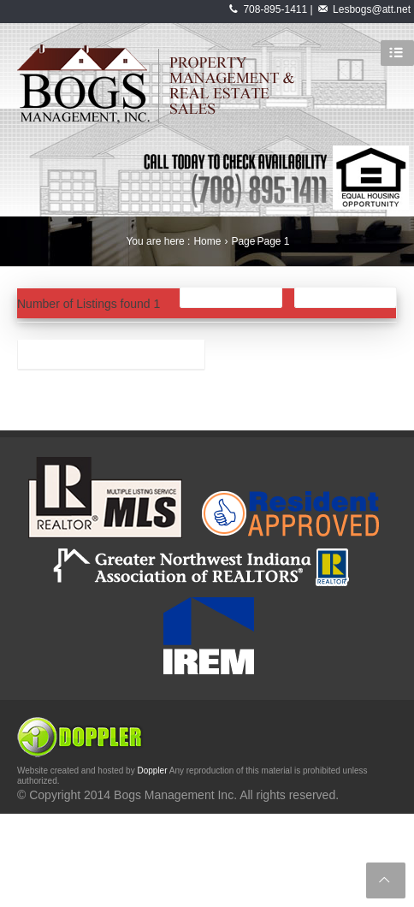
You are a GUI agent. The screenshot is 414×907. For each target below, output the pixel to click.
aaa (38, 358)
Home (207, 241)
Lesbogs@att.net (372, 9)
